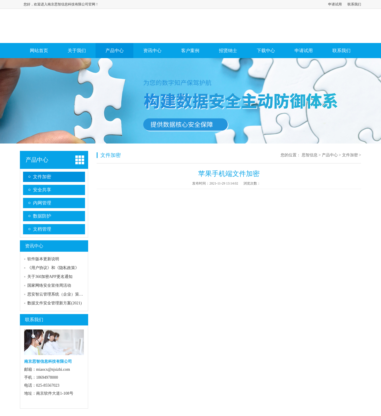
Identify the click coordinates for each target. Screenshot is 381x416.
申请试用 (335, 4)
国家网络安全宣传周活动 (49, 285)
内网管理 (42, 202)
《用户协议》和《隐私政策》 (53, 268)
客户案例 (190, 50)
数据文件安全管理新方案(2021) (54, 303)
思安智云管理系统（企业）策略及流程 (61, 294)
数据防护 (42, 216)
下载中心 (266, 50)
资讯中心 (152, 50)
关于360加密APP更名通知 (50, 276)
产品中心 (114, 50)
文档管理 (42, 229)
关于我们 (77, 50)
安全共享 (42, 189)
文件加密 (42, 176)
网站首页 (39, 50)
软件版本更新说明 (43, 259)
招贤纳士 (228, 50)
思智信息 (310, 155)
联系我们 (354, 4)
